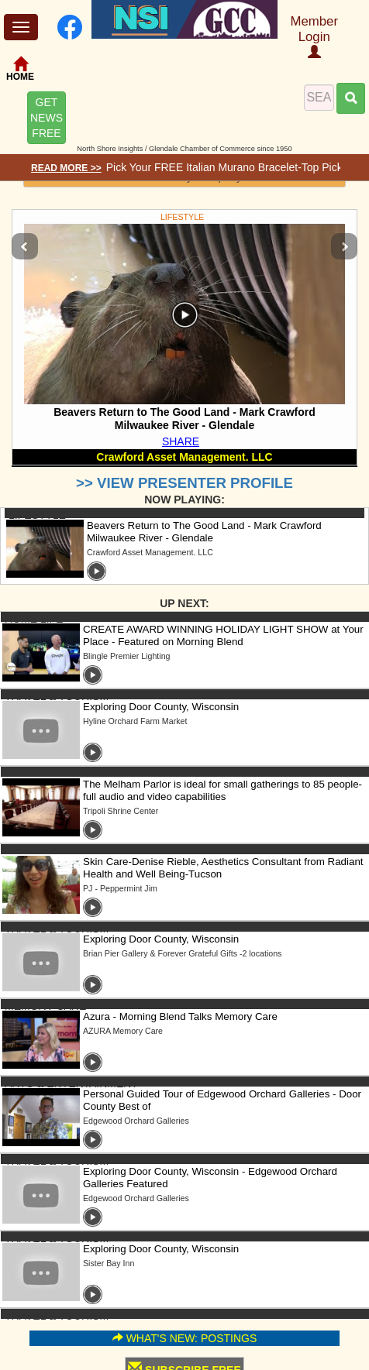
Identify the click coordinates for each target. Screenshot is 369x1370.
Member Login (314, 36)
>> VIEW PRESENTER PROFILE (184, 483)
